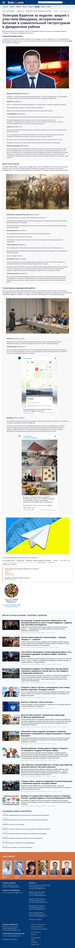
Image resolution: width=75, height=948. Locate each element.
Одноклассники (9, 575)
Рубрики (18, 6)
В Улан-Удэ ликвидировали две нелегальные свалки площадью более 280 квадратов (25, 815)
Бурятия (48, 11)
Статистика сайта (36, 937)
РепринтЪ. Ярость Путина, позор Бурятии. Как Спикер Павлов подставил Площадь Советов (45, 688)
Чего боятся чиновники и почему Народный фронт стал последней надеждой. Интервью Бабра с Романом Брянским (46, 654)
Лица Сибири (8, 856)
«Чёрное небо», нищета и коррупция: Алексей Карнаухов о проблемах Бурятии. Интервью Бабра (46, 782)
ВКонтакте (8, 573)
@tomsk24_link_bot (40, 914)
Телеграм (8, 570)
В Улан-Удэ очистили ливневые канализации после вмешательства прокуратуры (24, 833)
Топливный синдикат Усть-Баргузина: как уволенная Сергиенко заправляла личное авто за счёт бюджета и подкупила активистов (44, 671)
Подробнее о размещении (9, 939)
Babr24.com (21, 11)
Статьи (37, 6)
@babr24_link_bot (13, 885)
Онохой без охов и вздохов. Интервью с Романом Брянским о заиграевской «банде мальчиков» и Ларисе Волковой (46, 733)
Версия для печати (41, 562)
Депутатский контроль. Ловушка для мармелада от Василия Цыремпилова (43, 716)
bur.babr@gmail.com (10, 579)
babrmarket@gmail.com (14, 935)
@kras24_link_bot (39, 900)
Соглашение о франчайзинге (39, 929)
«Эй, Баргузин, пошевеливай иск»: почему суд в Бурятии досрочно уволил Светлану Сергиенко (46, 766)
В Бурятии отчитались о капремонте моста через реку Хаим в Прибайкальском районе (26, 829)
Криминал (38, 682)
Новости (43, 6)
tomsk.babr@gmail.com (40, 916)
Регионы (5, 6)
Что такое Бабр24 (36, 932)
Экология (43, 664)
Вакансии (34, 934)
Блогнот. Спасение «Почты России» (37, 702)
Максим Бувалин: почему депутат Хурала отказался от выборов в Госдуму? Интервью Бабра (44, 749)
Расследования (39, 647)
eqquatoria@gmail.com (14, 930)
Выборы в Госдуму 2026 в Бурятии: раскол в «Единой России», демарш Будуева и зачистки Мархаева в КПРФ (46, 797)
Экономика (44, 726)
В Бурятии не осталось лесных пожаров (13, 824)
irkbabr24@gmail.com (40, 895)
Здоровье (37, 726)
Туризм (35, 11)
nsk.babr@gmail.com (40, 909)
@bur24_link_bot (39, 886)
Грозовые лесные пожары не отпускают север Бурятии (17, 847)
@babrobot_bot (12, 928)
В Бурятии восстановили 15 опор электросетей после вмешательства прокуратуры (25, 819)
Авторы (24, 6)
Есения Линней (10, 11)
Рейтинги (31, 6)
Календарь (34, 942)
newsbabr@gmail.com (14, 886)
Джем (6, 572)
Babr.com (16, 2)
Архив (49, 6)
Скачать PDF (51, 562)
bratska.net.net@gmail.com (15, 892)
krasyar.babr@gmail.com (40, 902)
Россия (43, 708)
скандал (69, 41)
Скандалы (38, 632)
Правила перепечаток (37, 926)
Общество (41, 11)
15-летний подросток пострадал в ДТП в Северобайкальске (18, 842)
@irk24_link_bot (39, 893)
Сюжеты (11, 6)
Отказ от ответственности (38, 924)
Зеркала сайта (35, 944)
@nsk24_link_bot (39, 907)
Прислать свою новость (35, 919)
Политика (29, 11)
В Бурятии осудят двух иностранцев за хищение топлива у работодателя (22, 838)
